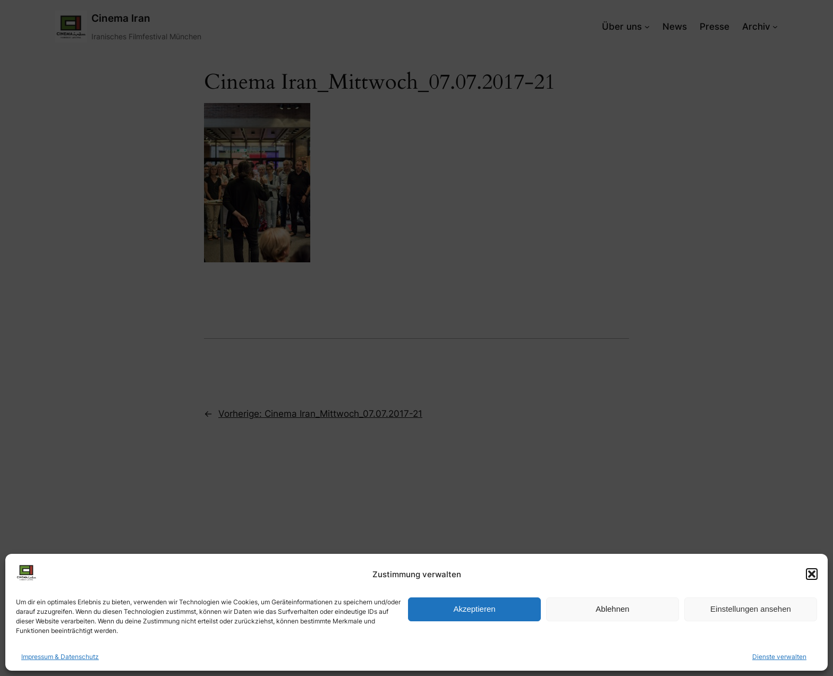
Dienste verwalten (779, 657)
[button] (811, 574)
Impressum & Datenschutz (60, 657)
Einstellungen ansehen (750, 608)
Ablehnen (612, 608)
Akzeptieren (474, 608)
